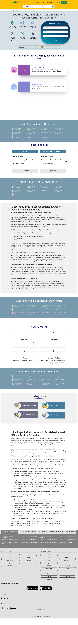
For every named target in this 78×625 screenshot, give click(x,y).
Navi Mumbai (67, 566)
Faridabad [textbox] (46, 32)
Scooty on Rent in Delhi (45, 387)
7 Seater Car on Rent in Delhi (28, 546)
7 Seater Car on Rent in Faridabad (48, 546)
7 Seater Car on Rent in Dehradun (10, 546)
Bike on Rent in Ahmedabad (17, 129)
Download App (50, 2)
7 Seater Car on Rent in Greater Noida (10, 549)
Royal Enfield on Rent (30, 10)
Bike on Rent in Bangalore (31, 129)
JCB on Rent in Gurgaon (31, 194)
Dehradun (67, 583)
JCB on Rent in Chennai (17, 191)
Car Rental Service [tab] (56, 538)
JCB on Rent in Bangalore (31, 187)
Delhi (27, 6)
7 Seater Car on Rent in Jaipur (66, 548)
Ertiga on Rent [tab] (71, 538)
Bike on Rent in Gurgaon (31, 136)
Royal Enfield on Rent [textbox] (49, 28)
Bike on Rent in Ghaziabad (17, 136)
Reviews (28, 564)
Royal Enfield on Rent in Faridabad (60, 309)
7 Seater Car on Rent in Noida (66, 552)
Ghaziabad (49, 572)
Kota (67, 585)
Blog (10, 564)
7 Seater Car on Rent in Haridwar (48, 548)
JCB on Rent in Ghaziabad (17, 194)
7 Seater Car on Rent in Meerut (29, 552)
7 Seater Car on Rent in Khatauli (10, 552)
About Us (28, 561)
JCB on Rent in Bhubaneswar (44, 187)
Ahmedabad (49, 585)
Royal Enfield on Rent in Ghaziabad (18, 313)
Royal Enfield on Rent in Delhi (46, 309)
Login (58, 2)
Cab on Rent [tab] (43, 538)
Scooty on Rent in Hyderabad (45, 390)
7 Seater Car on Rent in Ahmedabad (8, 543)
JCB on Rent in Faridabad (58, 191)
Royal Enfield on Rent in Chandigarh (60, 306)
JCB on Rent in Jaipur (60, 194)
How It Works (10, 566)
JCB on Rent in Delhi (46, 190)
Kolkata (49, 580)
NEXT (56, 40)
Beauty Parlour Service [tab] (28, 538)
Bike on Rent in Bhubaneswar (45, 129)
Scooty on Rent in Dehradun (31, 387)
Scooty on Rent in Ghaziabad (18, 390)
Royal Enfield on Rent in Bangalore (32, 306)
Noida (67, 569)
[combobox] (55, 27)
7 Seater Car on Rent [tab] (9, 538)
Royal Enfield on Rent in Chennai (18, 309)
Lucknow (67, 575)
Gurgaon (67, 564)
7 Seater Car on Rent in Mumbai (48, 552)
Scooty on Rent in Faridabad (59, 387)
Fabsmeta (34, 622)
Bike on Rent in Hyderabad (45, 136)
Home (9, 561)
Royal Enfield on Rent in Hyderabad (46, 313)
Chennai (49, 583)
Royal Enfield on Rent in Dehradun (32, 309)
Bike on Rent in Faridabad (59, 133)
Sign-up (64, 2)
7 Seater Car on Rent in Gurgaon (29, 548)
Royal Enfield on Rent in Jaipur (60, 313)
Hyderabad (67, 577)
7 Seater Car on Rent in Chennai (67, 542)
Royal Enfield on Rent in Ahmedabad (18, 306)
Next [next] (66, 161)
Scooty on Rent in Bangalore (31, 383)
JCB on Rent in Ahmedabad (17, 187)
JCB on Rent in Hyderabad (44, 194)
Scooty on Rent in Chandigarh (59, 383)
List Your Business (39, 2)
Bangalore (49, 569)
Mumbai (67, 561)
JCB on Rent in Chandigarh (58, 187)
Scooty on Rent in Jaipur (59, 390)
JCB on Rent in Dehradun (31, 191)
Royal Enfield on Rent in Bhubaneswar (46, 306)
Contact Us (28, 566)
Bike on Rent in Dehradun (31, 133)
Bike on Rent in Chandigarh (59, 129)
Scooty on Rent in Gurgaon (31, 390)
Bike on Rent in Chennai (17, 133)
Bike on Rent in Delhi (46, 132)
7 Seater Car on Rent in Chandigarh (46, 543)
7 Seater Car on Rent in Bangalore (30, 542)
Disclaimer (9, 572)
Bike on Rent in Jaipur (60, 136)
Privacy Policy (10, 569)
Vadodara (67, 580)
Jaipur (49, 566)
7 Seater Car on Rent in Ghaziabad (68, 546)
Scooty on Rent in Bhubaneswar (45, 383)
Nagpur (49, 577)
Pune (49, 564)
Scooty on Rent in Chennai (18, 387)
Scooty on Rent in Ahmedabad (18, 383)
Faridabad (19, 10)
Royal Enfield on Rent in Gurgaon (32, 313)
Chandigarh (49, 575)
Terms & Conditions (28, 569)
